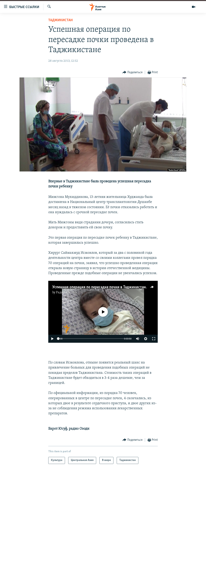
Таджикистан (60, 20)
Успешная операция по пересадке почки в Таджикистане (99, 287)
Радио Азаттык (66, 292)
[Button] (132, 72)
